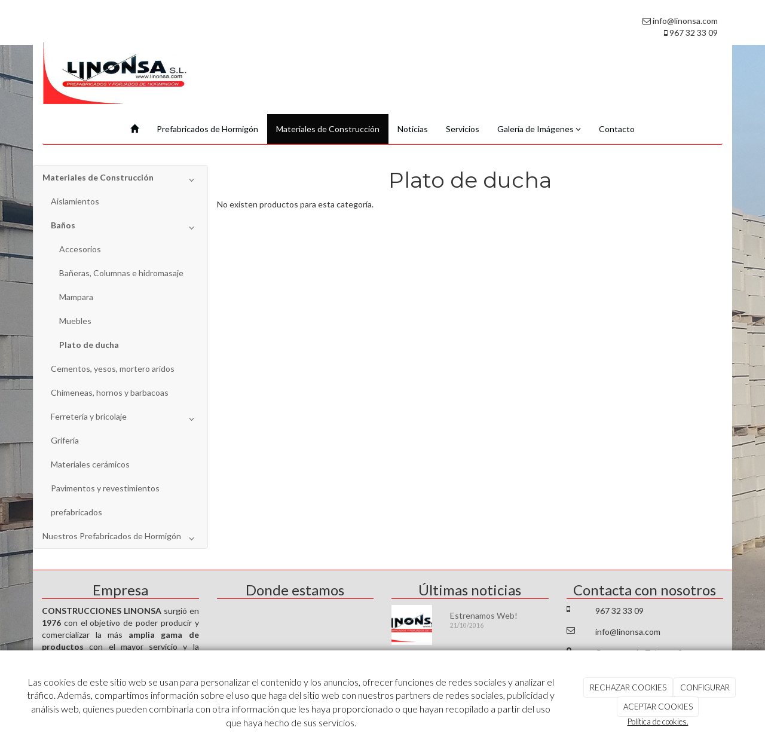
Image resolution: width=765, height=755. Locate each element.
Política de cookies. (658, 721)
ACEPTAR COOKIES (658, 706)
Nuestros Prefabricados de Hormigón (120, 538)
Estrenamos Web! (484, 615)
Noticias (412, 129)
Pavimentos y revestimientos (105, 488)
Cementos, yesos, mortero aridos (113, 368)
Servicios (462, 129)
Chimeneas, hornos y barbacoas (110, 392)
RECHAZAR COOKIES (628, 687)
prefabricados (76, 512)
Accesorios (80, 249)
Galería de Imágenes (539, 129)
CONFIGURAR (705, 687)
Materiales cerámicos (90, 464)
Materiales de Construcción (328, 129)
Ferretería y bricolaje (124, 419)
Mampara (76, 297)
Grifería (65, 440)
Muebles (75, 321)
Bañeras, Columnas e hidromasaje (121, 273)
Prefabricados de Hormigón (207, 129)
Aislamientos (75, 201)
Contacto (617, 129)
